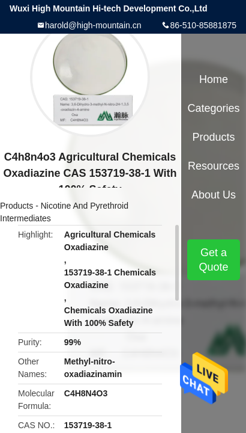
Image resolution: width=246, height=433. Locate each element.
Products (16, 205)
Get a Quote (213, 260)
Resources (213, 166)
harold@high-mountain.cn (93, 25)
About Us (213, 195)
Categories (213, 108)
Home (213, 79)
